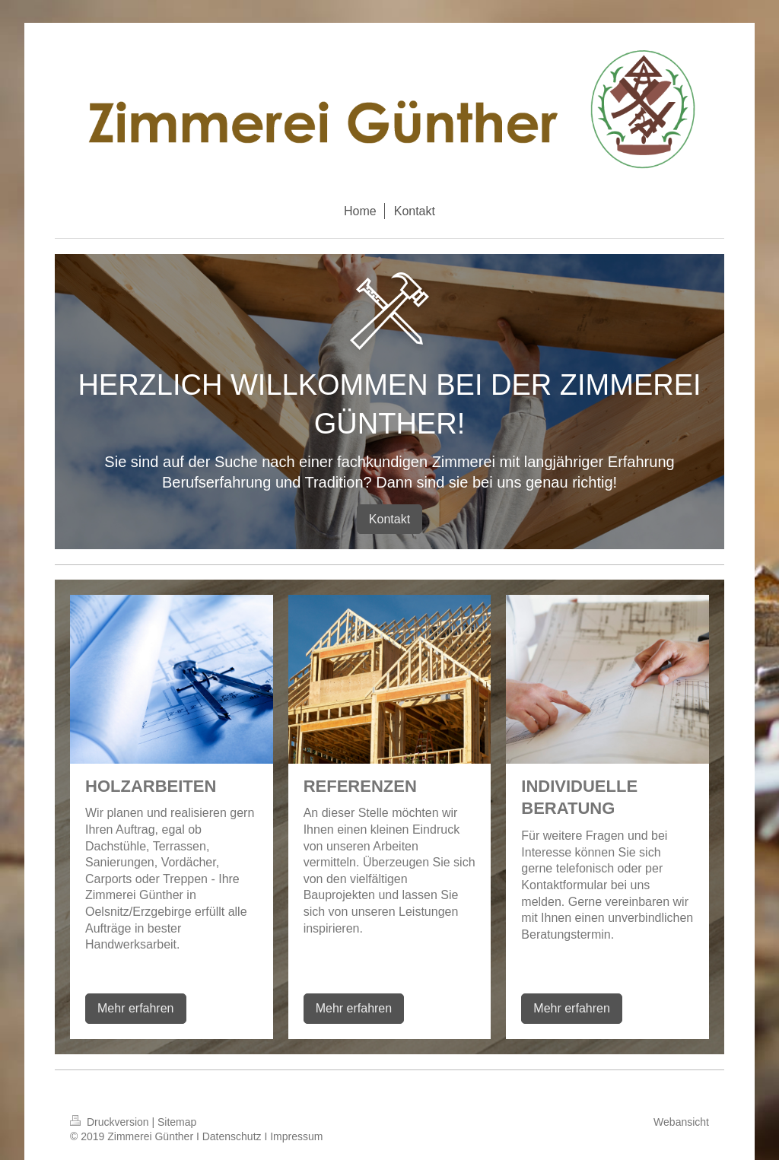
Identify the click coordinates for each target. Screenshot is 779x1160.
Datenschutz (232, 1136)
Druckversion (110, 1122)
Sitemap (176, 1122)
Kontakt (389, 519)
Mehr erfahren (135, 1008)
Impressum (296, 1136)
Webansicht (681, 1122)
